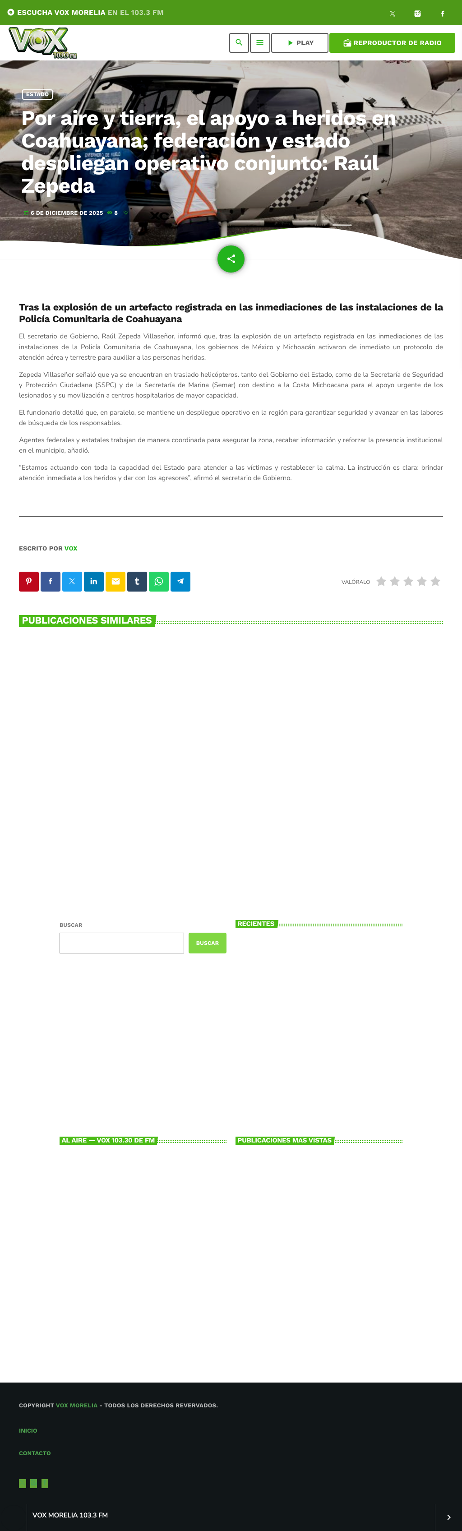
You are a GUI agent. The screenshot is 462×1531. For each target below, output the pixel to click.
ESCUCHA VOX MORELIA (85, 12)
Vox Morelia (76, 1405)
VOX (71, 548)
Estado (37, 94)
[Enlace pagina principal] (43, 43)
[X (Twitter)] (392, 15)
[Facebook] (442, 15)
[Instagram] (417, 15)
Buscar (71, 925)
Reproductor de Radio (392, 42)
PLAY (300, 42)
